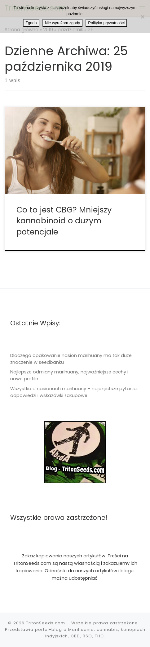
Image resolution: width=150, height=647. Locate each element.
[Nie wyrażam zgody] (142, 17)
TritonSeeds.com (45, 623)
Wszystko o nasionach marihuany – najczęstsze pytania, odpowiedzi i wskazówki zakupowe (74, 392)
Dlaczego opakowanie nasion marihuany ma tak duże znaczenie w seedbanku (71, 358)
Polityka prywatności (106, 22)
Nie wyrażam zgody (62, 22)
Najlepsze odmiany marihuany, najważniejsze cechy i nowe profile (69, 375)
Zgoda (31, 22)
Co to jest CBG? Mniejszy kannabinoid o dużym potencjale (64, 220)
